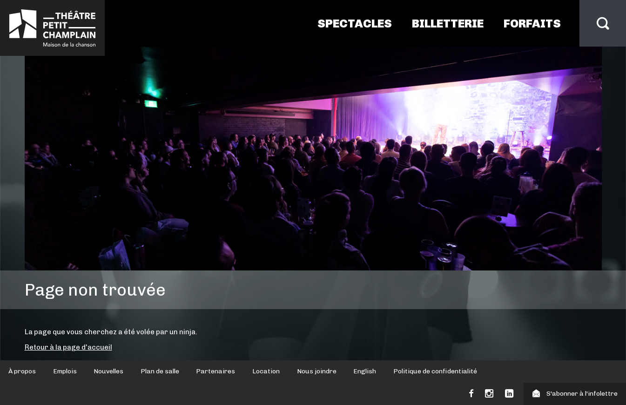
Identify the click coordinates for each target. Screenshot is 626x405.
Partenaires (215, 371)
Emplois (65, 371)
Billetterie (448, 23)
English (364, 371)
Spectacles (354, 23)
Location (266, 371)
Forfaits (532, 23)
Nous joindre (317, 371)
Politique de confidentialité (435, 371)
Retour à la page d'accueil (68, 347)
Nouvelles (108, 371)
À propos (22, 371)
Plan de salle (160, 371)
